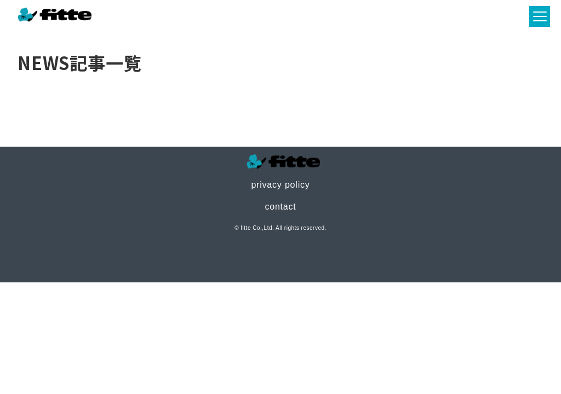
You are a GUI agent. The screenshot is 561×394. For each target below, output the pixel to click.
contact (280, 206)
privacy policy (280, 184)
